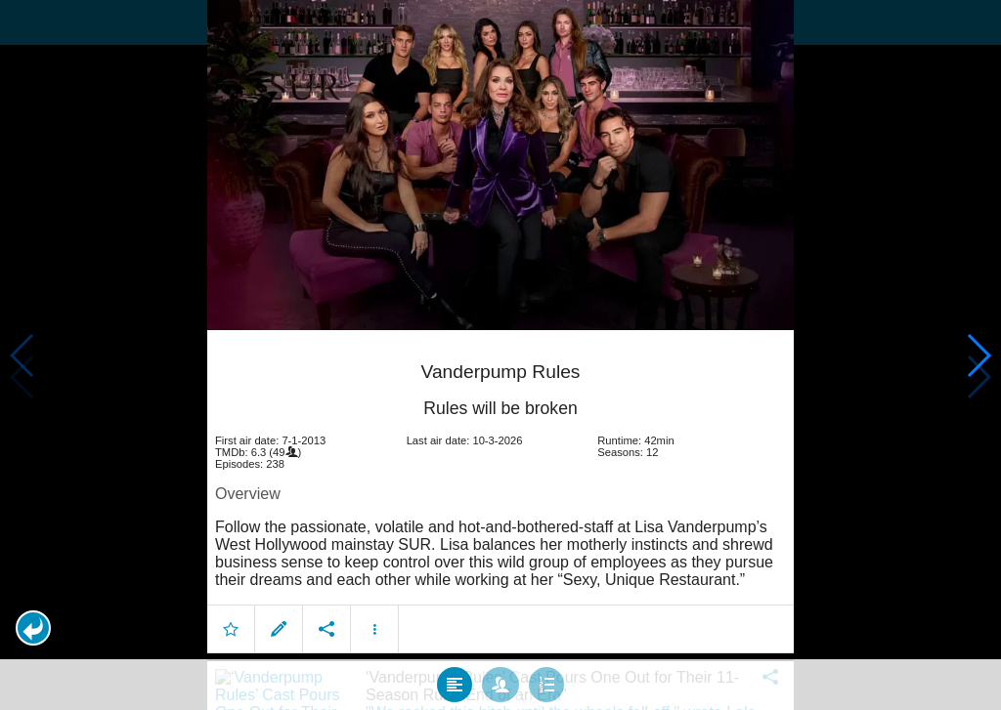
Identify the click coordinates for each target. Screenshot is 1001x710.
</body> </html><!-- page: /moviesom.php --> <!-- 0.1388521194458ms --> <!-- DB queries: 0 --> (500, 355)
